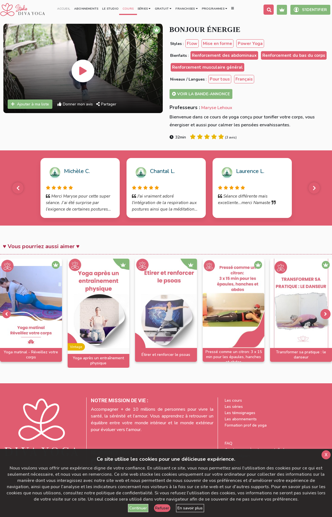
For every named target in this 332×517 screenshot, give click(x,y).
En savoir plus (190, 508)
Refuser (162, 508)
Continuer (138, 508)
